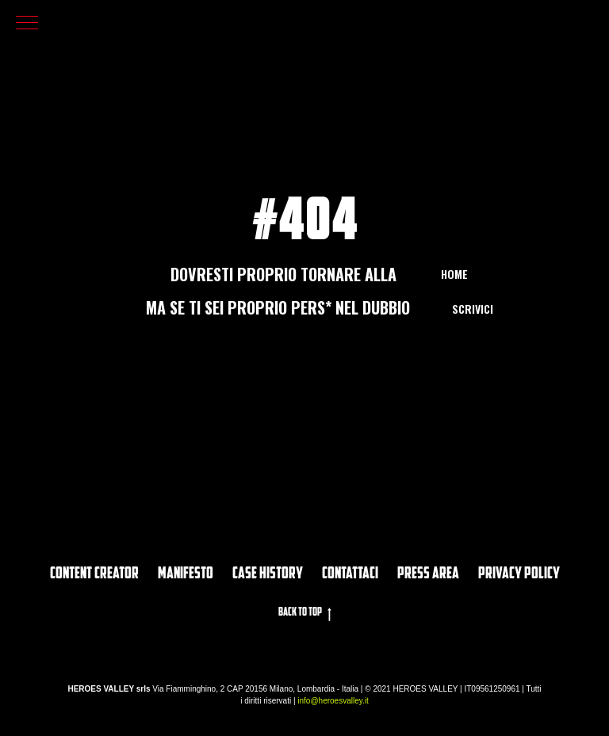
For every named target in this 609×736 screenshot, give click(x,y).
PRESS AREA (428, 574)
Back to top (304, 614)
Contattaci (350, 574)
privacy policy (519, 574)
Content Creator (94, 574)
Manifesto (185, 574)
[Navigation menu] (27, 24)
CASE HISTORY (267, 574)
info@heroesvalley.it (332, 700)
